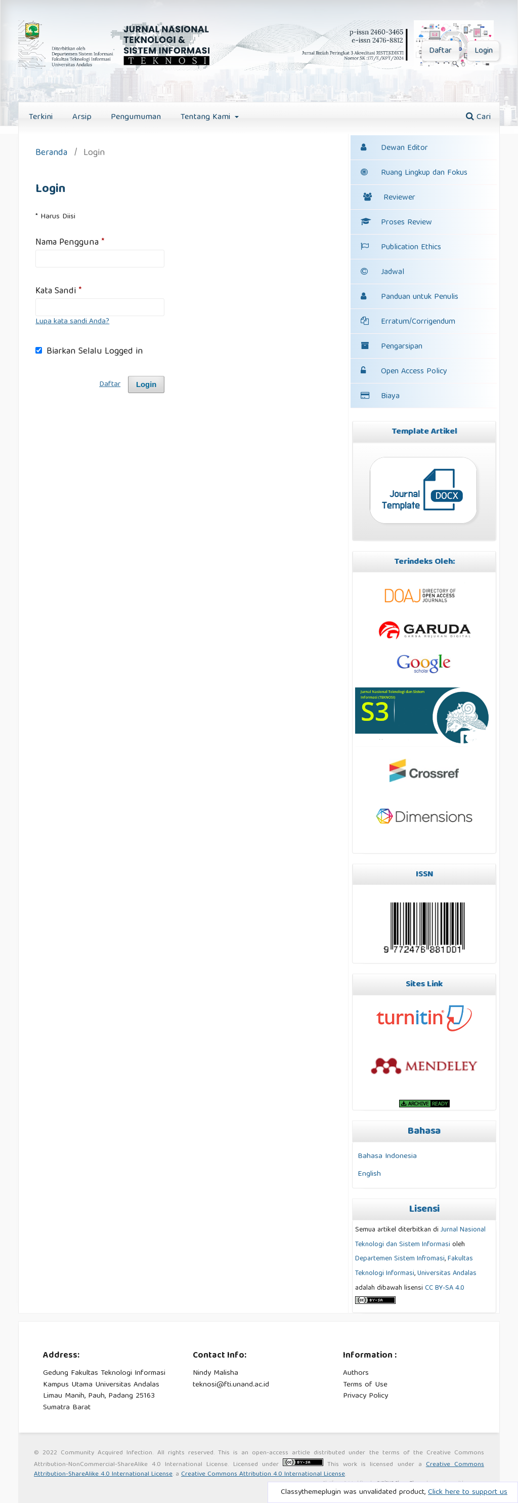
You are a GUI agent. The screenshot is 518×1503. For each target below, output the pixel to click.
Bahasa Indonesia (387, 1156)
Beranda (51, 154)
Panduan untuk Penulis (419, 297)
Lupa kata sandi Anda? (72, 321)
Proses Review (396, 223)
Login (483, 51)
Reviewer (389, 198)
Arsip (82, 117)
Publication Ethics (401, 248)
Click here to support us (467, 1492)
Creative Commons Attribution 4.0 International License (263, 1474)
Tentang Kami (207, 117)
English (369, 1174)
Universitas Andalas (447, 1273)
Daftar (440, 51)
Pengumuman (136, 117)
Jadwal (392, 272)
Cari (478, 117)
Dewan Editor (404, 148)
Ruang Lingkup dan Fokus (414, 173)
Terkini (41, 117)
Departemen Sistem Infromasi (400, 1259)
